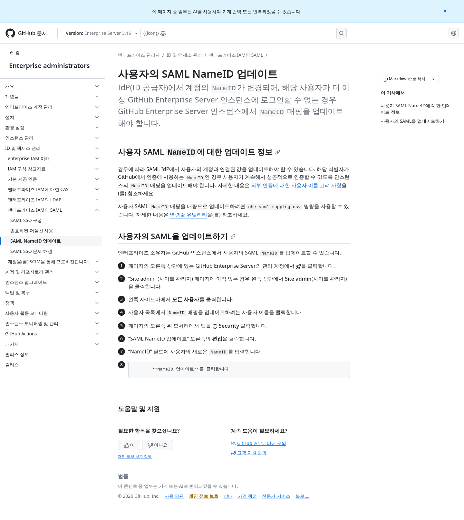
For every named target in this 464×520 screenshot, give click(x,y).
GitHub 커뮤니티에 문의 (258, 443)
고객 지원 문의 (248, 452)
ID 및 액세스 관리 (184, 55)
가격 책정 (247, 496)
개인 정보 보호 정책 (135, 456)
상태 (228, 496)
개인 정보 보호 (203, 496)
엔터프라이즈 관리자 (139, 55)
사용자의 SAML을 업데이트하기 (177, 236)
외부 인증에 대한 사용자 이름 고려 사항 (296, 185)
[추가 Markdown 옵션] (433, 79)
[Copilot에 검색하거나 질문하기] (243, 33)
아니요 (158, 445)
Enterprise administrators (49, 65)
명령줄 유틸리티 (188, 214)
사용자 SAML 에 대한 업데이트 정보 (199, 151)
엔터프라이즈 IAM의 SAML (236, 55)
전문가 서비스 (276, 496)
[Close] (445, 10)
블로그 (302, 496)
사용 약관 (174, 496)
